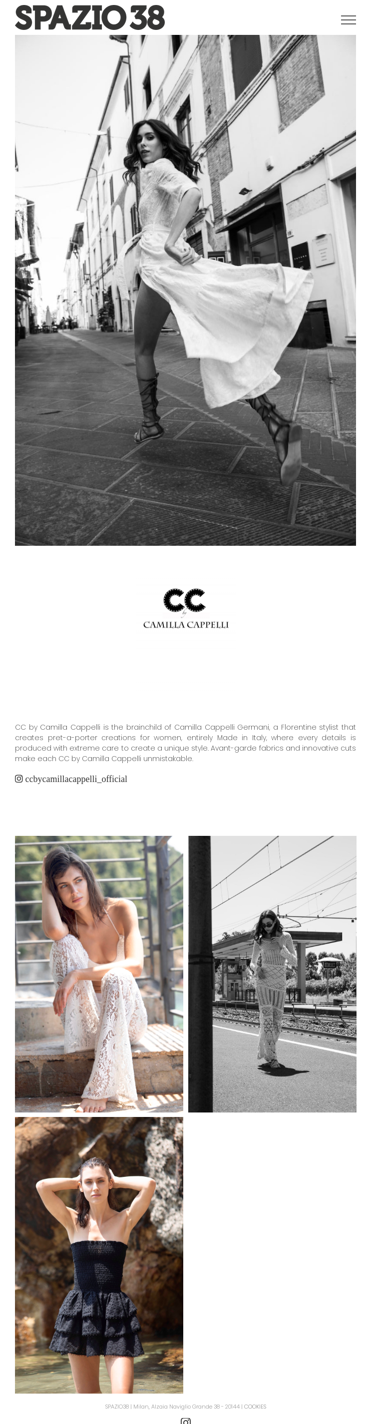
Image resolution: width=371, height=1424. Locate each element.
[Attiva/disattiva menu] (349, 19)
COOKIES (255, 1407)
